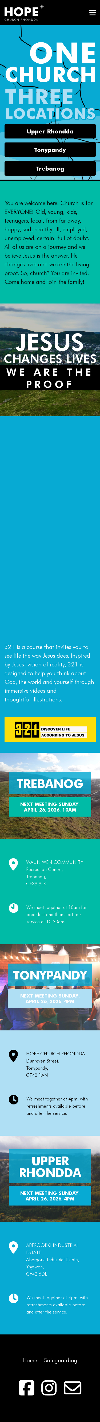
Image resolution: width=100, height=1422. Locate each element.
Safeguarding (60, 1360)
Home (30, 1360)
